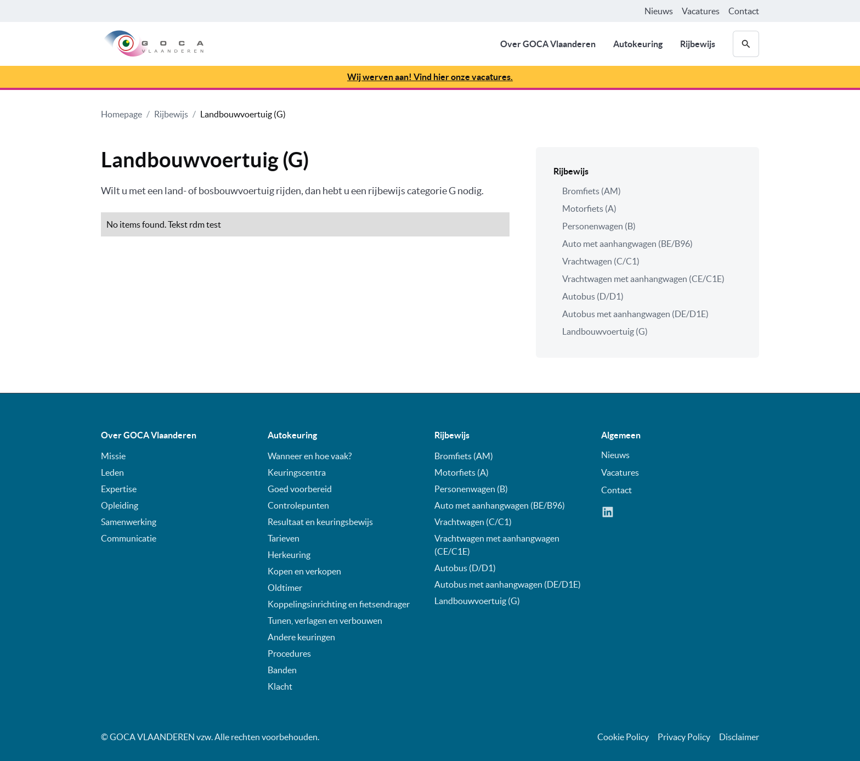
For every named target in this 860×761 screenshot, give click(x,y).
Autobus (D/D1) (593, 296)
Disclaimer (739, 737)
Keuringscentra (297, 472)
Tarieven (283, 538)
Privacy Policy (684, 737)
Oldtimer (285, 588)
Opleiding (119, 505)
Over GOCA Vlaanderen (548, 44)
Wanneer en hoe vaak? (310, 456)
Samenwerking (128, 522)
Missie (113, 456)
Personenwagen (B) (599, 226)
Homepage (121, 114)
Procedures (289, 653)
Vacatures (701, 11)
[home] (152, 43)
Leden (112, 472)
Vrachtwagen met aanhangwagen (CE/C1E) (643, 279)
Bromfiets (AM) (591, 191)
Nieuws (658, 11)
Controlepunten (298, 505)
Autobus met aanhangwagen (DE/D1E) (635, 314)
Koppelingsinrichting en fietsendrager (339, 604)
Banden (282, 670)
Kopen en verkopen (304, 571)
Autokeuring (638, 44)
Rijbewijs (697, 44)
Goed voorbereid (300, 489)
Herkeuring (289, 555)
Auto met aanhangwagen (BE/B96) (627, 244)
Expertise (119, 489)
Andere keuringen (301, 637)
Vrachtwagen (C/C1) (601, 261)
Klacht (280, 686)
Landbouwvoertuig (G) (243, 114)
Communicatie (128, 538)
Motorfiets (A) (589, 208)
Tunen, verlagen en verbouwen (325, 620)
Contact (743, 11)
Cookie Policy (623, 737)
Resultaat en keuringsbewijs (320, 522)
